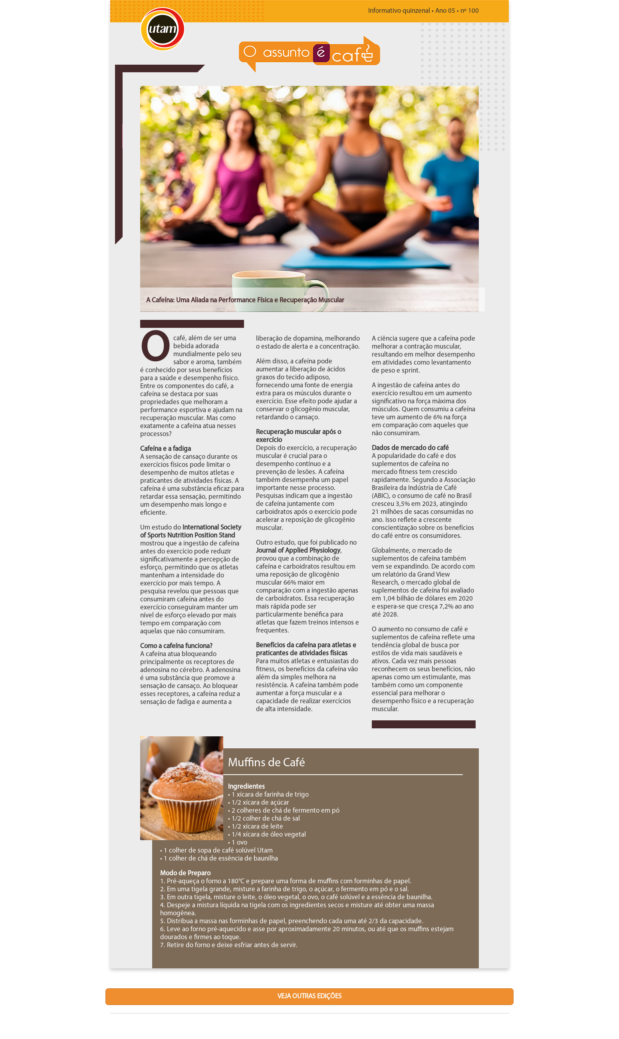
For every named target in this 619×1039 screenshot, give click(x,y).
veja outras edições (309, 996)
